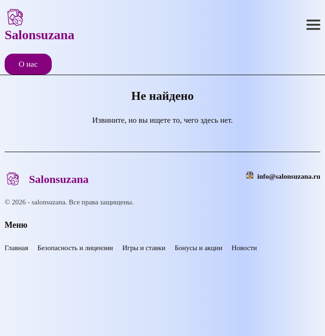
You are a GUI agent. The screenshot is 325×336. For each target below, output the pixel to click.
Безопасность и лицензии (75, 248)
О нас (28, 64)
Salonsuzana (39, 24)
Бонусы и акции (198, 248)
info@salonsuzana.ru (288, 176)
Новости (244, 248)
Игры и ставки (144, 248)
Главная (16, 248)
